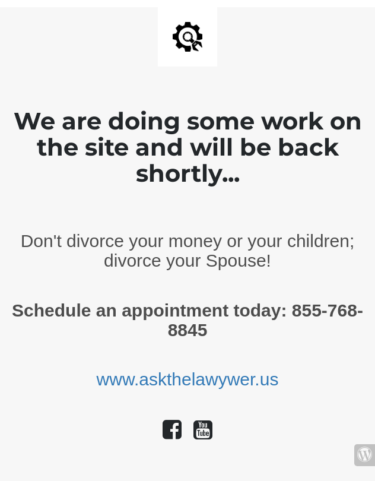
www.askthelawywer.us (188, 379)
